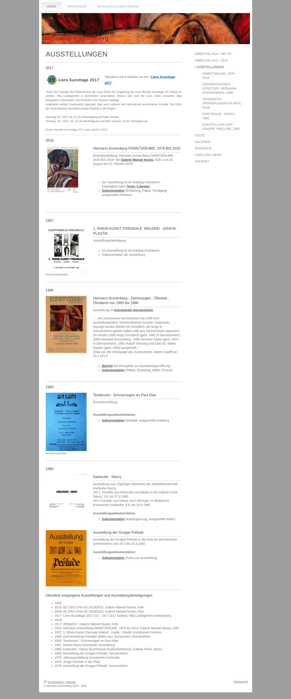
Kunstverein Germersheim (133, 310)
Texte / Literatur (138, 186)
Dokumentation (113, 190)
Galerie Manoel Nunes (137, 160)
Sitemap (71, 682)
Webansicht (240, 681)
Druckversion (54, 682)
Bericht (107, 366)
